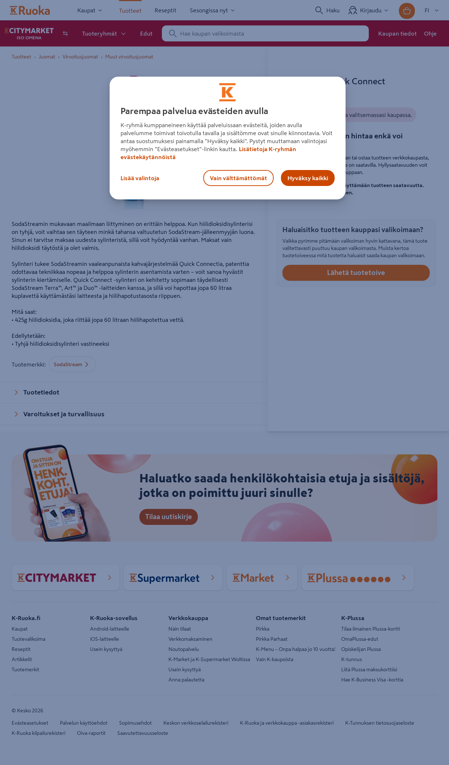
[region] (228, 138)
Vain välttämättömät (238, 178)
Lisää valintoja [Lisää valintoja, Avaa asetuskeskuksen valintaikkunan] (140, 178)
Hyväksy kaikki (307, 178)
